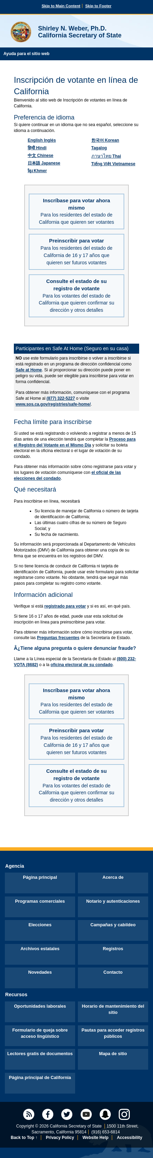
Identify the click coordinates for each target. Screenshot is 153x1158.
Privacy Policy (60, 1137)
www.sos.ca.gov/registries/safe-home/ (53, 404)
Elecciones (40, 924)
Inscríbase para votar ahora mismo (76, 211)
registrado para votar (65, 606)
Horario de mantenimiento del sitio (113, 1009)
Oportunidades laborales (40, 1006)
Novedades (40, 972)
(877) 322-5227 (60, 398)
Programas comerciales (40, 901)
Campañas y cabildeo (112, 924)
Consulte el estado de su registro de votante (76, 296)
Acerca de (113, 877)
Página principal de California (40, 1077)
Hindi (37, 147)
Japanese (44, 163)
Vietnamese (113, 163)
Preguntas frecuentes (58, 637)
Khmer (37, 170)
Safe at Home (29, 370)
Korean (105, 140)
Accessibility (129, 1137)
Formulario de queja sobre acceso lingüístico (40, 1033)
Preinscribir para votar (76, 251)
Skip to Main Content (61, 6)
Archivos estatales (40, 948)
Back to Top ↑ (24, 1137)
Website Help (95, 1137)
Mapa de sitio (113, 1053)
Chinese (40, 155)
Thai (106, 156)
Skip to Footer (98, 6)
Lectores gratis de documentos (40, 1053)
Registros (113, 948)
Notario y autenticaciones (113, 901)
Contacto (113, 972)
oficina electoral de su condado (81, 664)
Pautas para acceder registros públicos (112, 1033)
